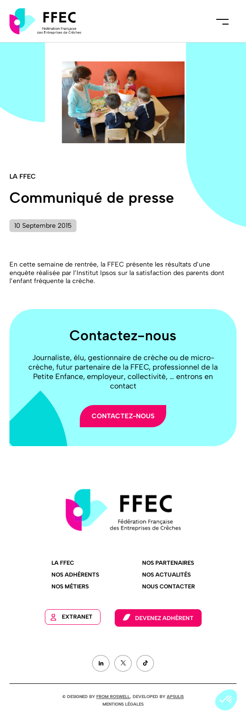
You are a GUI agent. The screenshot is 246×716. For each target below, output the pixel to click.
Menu (222, 21)
